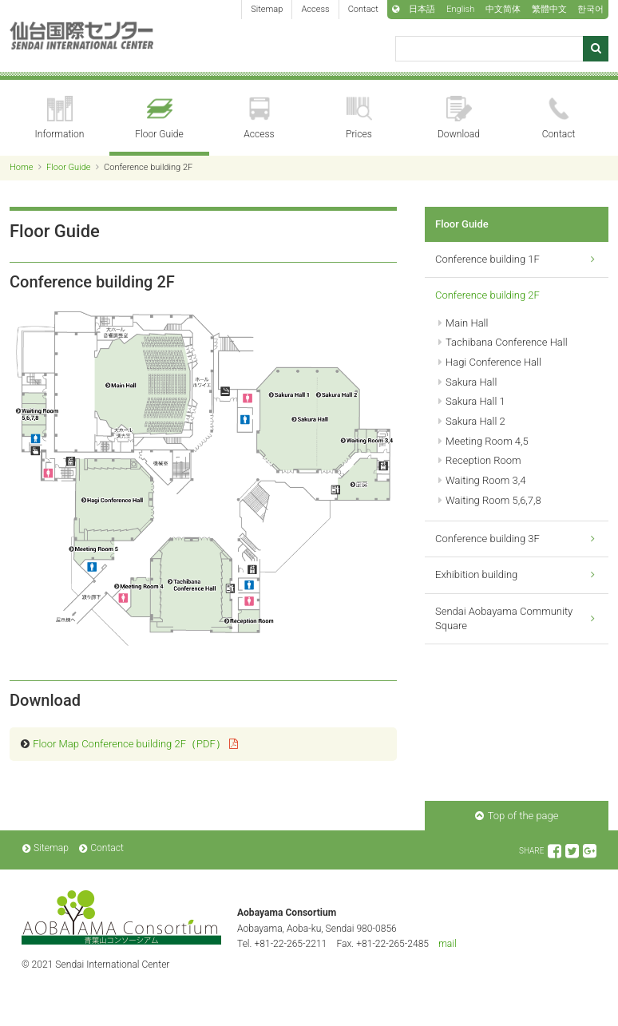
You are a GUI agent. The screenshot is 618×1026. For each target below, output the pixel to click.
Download (459, 118)
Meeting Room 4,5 (487, 441)
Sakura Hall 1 (475, 401)
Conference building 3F (487, 539)
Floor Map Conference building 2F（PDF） (129, 744)
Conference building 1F (487, 259)
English (460, 9)
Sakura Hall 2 (475, 421)
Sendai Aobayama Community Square (503, 618)
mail (447, 943)
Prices (359, 118)
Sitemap (267, 9)
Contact (363, 9)
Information (60, 118)
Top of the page (523, 816)
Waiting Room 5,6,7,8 (493, 500)
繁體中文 (549, 9)
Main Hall (467, 323)
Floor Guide (159, 118)
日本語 (422, 9)
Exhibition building (476, 574)
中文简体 (503, 9)
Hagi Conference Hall (493, 362)
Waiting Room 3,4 (485, 480)
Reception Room (483, 460)
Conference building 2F (487, 295)
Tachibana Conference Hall (507, 342)
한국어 (590, 9)
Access (315, 9)
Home (22, 167)
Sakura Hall (471, 382)
